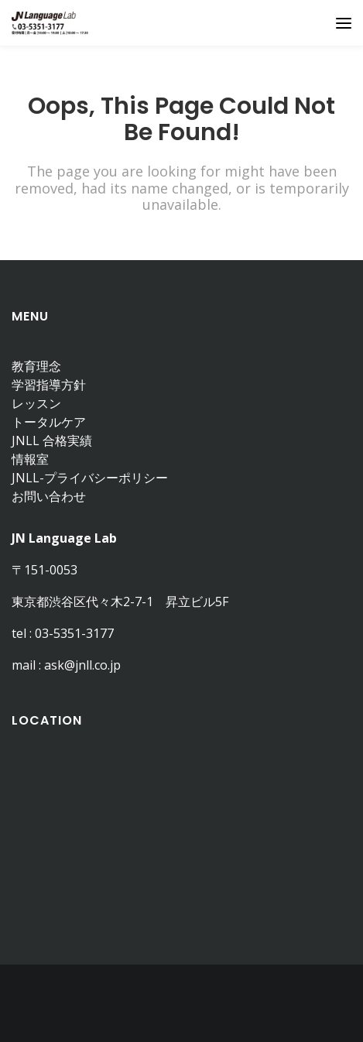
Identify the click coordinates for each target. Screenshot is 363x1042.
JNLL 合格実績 (52, 440)
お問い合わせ (49, 496)
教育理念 (36, 366)
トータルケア (49, 421)
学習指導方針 (49, 384)
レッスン (36, 403)
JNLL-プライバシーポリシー (90, 477)
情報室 (30, 459)
